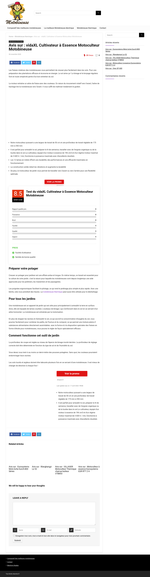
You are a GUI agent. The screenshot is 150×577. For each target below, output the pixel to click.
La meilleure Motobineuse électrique (59, 28)
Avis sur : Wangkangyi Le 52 (116, 54)
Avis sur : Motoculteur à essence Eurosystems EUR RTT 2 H (89, 469)
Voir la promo (72, 373)
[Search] (98, 13)
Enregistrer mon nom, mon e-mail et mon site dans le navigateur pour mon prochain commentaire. (53, 536)
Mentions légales (13, 565)
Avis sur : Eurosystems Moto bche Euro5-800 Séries (19, 469)
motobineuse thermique (52, 292)
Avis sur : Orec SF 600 (113, 68)
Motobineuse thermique (86, 28)
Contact (103, 28)
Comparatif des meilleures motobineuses (24, 28)
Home (11, 37)
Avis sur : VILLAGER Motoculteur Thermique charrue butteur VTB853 (65, 470)
